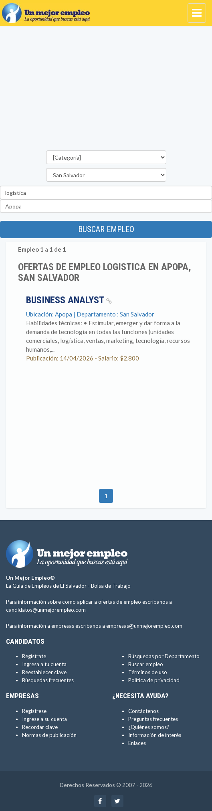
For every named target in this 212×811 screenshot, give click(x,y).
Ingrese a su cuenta (44, 719)
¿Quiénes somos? (148, 727)
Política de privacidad (154, 680)
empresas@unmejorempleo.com (144, 626)
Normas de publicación (49, 735)
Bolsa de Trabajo (111, 586)
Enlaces (137, 743)
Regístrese (34, 711)
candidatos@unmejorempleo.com (46, 610)
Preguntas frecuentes (153, 719)
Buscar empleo (106, 229)
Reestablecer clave (44, 672)
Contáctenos (143, 711)
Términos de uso (147, 672)
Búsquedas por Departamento (164, 656)
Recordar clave (40, 727)
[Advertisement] (106, 90)
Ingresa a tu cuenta (44, 664)
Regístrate (34, 656)
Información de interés (154, 735)
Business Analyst (69, 300)
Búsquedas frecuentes (48, 680)
